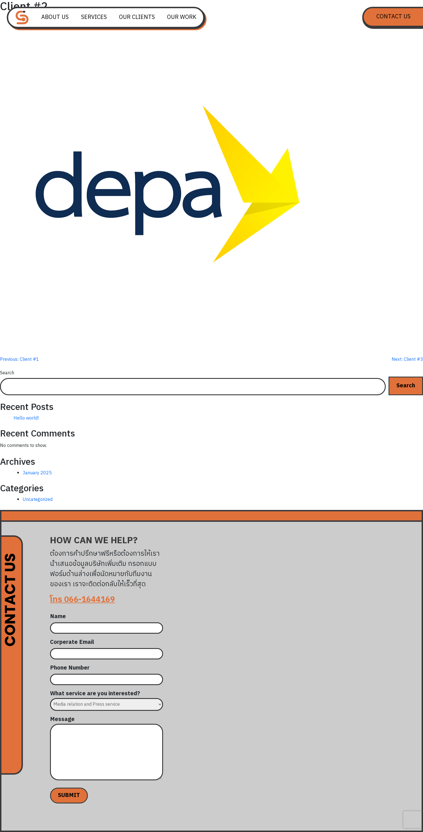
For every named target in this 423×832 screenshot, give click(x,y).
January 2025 (37, 473)
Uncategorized (38, 499)
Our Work (181, 17)
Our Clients (137, 17)
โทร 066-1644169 (82, 599)
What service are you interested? (106, 699)
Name (106, 622)
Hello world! (26, 418)
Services (94, 17)
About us (55, 17)
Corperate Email (106, 648)
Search (7, 373)
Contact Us (393, 16)
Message (106, 749)
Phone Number (106, 674)
